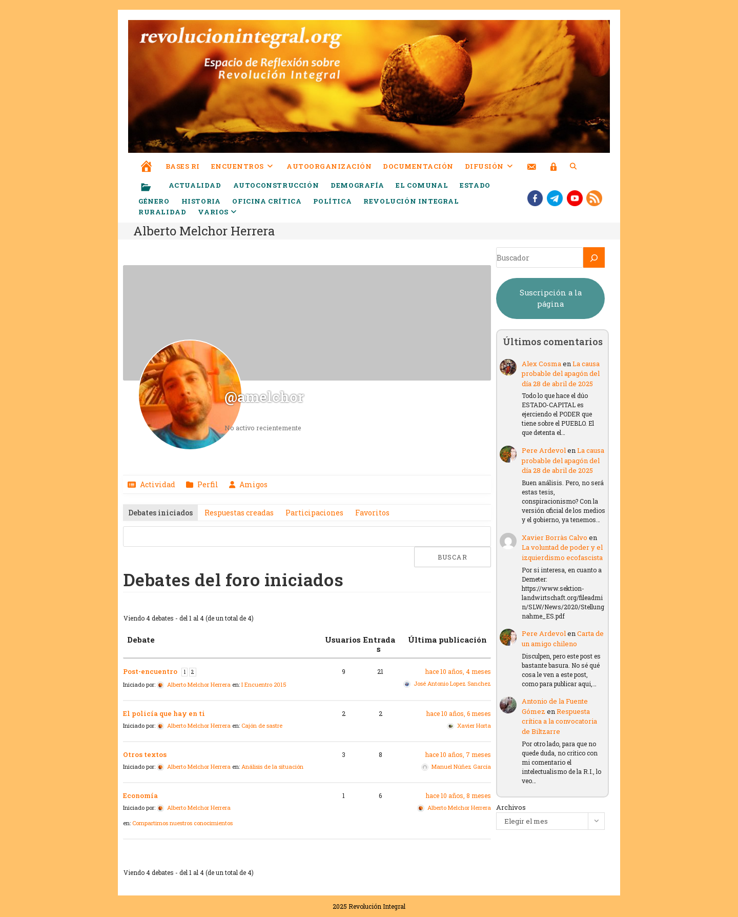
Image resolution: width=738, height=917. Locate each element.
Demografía (357, 185)
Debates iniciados (160, 512)
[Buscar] (594, 257)
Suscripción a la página (551, 298)
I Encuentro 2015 (263, 684)
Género (154, 201)
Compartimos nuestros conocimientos (182, 823)
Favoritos (372, 512)
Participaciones (314, 512)
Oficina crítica (266, 201)
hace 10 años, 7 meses (458, 754)
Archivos (511, 807)
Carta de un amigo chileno (563, 638)
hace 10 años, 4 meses (458, 671)
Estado (475, 185)
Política (332, 201)
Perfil (207, 484)
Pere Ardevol (544, 450)
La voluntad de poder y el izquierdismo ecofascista (562, 552)
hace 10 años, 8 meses (458, 795)
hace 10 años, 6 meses (458, 713)
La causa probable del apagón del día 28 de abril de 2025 (561, 373)
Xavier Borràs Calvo (554, 537)
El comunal (422, 185)
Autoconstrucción (276, 185)
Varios (217, 211)
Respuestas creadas (239, 512)
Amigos (253, 484)
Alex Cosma (541, 363)
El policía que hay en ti (164, 713)
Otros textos (145, 754)
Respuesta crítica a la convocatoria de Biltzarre (559, 721)
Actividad (156, 484)
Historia (201, 201)
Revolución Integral (411, 201)
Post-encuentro (150, 671)
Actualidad (195, 185)
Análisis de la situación (272, 766)
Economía (140, 795)
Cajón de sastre (261, 725)
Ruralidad (162, 211)
